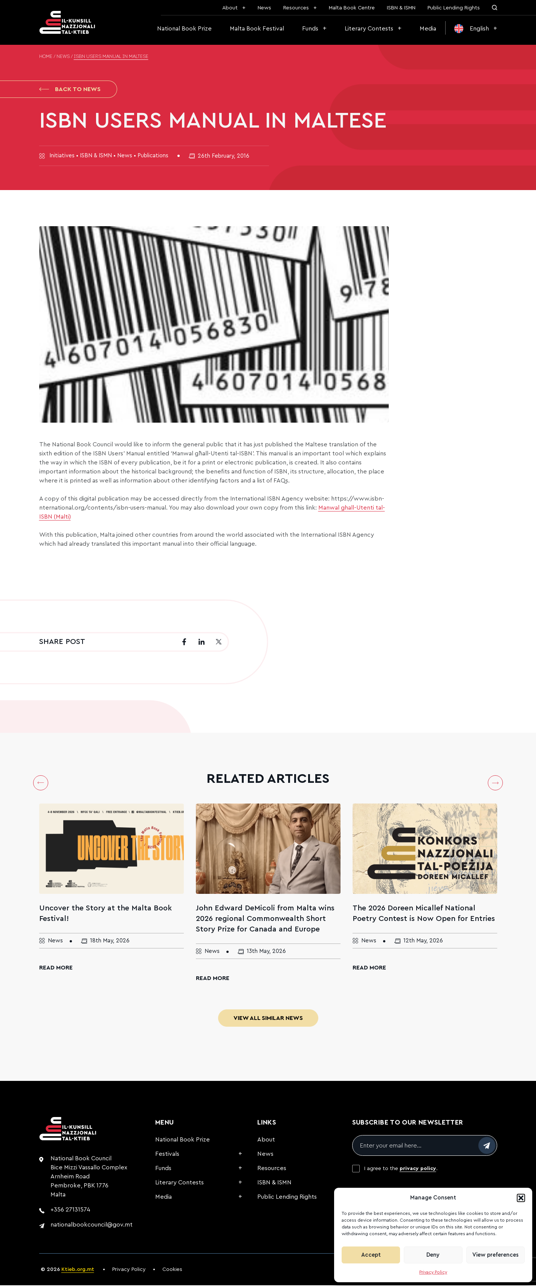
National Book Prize (184, 29)
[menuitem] (475, 28)
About (230, 8)
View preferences (495, 1255)
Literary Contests (369, 29)
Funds (310, 29)
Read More (56, 968)
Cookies (172, 1270)
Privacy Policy (433, 1272)
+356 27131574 (70, 1210)
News (264, 8)
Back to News (70, 90)
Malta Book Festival (257, 29)
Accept (371, 1255)
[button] (521, 1198)
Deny (433, 1255)
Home (45, 57)
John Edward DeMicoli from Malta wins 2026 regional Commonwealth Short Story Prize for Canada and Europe (265, 919)
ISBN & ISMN (401, 8)
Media (428, 29)
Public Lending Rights (454, 8)
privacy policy (418, 1169)
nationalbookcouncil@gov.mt (91, 1225)
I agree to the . (401, 1169)
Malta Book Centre (352, 8)
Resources (296, 8)
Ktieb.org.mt (77, 1270)
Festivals (167, 1155)
